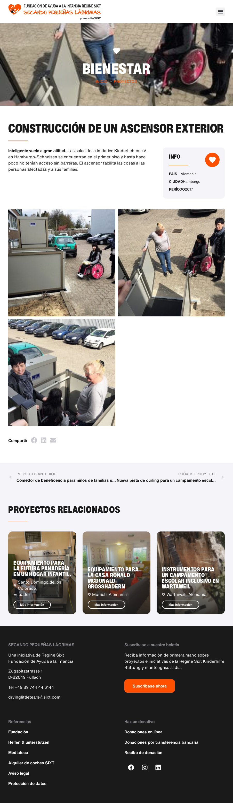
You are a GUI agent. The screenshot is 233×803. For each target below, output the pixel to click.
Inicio (102, 81)
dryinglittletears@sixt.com (34, 697)
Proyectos (125, 81)
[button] (220, 11)
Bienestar (117, 68)
